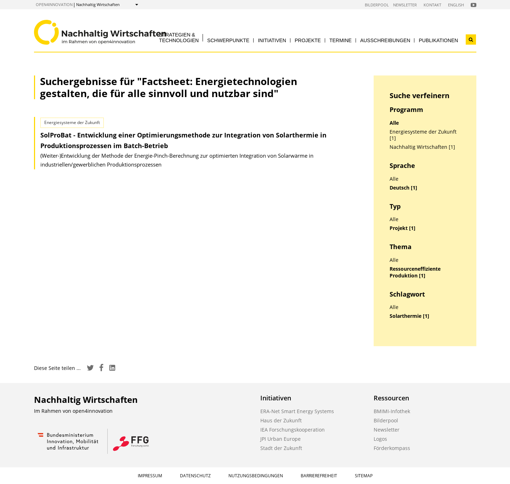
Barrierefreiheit (319, 476)
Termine (340, 40)
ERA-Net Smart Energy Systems (297, 411)
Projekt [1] (402, 228)
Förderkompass (392, 448)
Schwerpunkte (228, 40)
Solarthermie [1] (409, 316)
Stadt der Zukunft (281, 448)
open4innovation (54, 4)
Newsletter (405, 4)
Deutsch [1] (403, 188)
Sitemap (364, 476)
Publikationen (438, 40)
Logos (380, 438)
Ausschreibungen (385, 40)
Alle (394, 123)
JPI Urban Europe (280, 438)
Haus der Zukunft (281, 420)
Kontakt (432, 4)
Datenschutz (195, 476)
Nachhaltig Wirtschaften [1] (422, 147)
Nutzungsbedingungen (255, 476)
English (456, 4)
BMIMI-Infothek (392, 411)
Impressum (150, 476)
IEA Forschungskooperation (292, 429)
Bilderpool (377, 4)
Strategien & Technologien (179, 37)
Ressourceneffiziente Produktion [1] (415, 272)
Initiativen (272, 40)
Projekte (308, 40)
